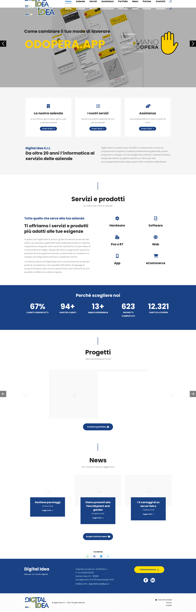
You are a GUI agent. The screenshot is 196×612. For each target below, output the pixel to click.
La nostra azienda (48, 113)
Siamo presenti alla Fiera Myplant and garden (97, 506)
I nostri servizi (98, 113)
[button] (3, 394)
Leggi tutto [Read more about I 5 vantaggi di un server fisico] (148, 514)
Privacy (169, 603)
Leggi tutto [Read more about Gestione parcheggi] (47, 510)
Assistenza (147, 113)
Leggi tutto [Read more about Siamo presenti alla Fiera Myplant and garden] (98, 518)
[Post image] (24, 394)
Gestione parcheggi (47, 502)
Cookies (169, 605)
